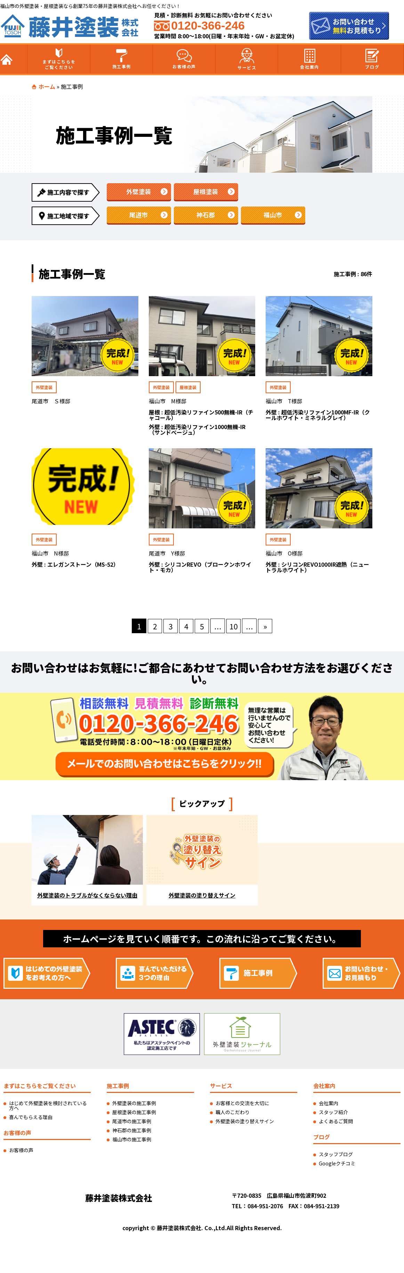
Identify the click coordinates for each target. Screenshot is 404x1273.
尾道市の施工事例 (131, 1123)
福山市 (273, 215)
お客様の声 (184, 59)
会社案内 (309, 59)
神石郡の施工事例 (131, 1132)
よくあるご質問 (336, 1123)
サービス (246, 59)
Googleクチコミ (337, 1165)
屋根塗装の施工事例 (134, 1114)
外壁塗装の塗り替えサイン (245, 1123)
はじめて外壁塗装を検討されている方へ (48, 1107)
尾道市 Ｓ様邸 (51, 402)
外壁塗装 (138, 191)
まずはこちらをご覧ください (58, 59)
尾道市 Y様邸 (167, 555)
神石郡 (205, 215)
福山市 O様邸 (284, 555)
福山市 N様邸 (50, 555)
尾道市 (138, 215)
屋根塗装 (205, 191)
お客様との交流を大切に (242, 1105)
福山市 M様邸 (168, 402)
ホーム (47, 86)
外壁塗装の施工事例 (134, 1105)
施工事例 (121, 59)
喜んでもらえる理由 (30, 1119)
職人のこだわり (233, 1114)
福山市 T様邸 (284, 402)
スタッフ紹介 (333, 1114)
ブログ (372, 59)
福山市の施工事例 (131, 1141)
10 (234, 628)
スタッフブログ (336, 1156)
